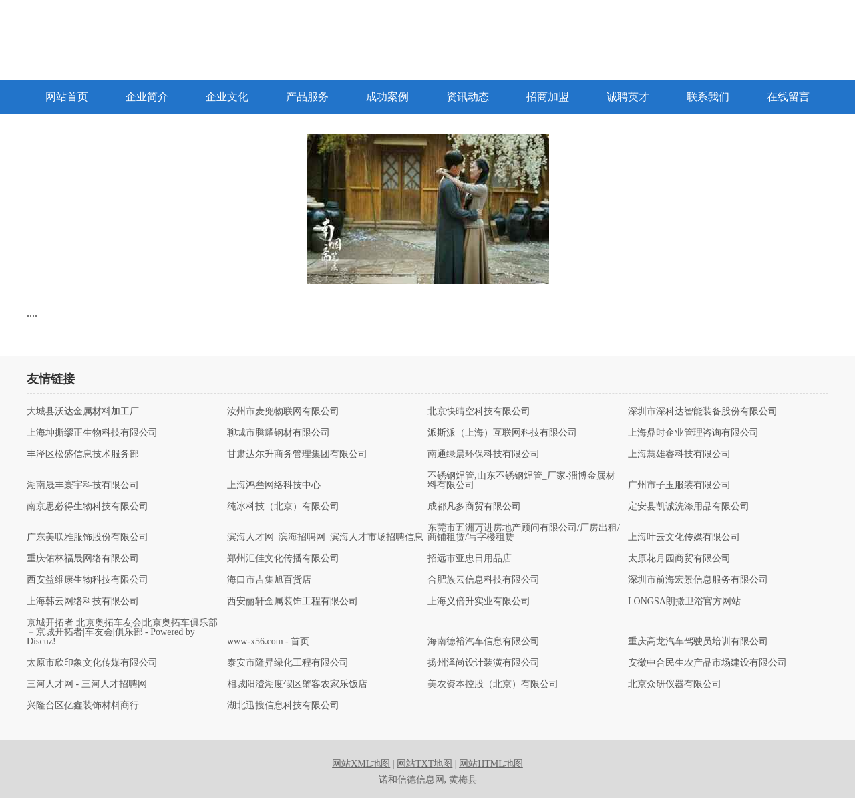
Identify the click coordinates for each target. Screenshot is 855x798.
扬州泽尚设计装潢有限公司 (484, 663)
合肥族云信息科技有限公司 (484, 580)
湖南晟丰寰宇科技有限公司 (83, 485)
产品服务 (307, 96)
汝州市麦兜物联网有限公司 (283, 411)
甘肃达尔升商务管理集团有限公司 (297, 454)
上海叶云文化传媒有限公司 (684, 537)
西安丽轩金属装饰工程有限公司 (292, 601)
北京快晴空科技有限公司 (479, 411)
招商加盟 (547, 96)
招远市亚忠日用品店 (470, 558)
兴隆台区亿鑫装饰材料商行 (83, 705)
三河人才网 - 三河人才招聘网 (87, 684)
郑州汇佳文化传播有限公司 (283, 558)
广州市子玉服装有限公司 (679, 485)
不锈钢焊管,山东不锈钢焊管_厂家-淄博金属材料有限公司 (521, 480)
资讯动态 (467, 96)
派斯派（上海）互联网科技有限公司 (502, 433)
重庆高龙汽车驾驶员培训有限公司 (698, 641)
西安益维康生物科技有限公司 (87, 580)
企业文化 (227, 96)
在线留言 (788, 96)
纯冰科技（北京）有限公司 (283, 506)
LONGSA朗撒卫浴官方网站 (684, 601)
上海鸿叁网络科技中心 (274, 485)
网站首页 (66, 96)
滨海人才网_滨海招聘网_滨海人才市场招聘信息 (325, 537)
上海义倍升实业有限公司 (479, 601)
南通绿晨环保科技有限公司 (484, 454)
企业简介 (147, 96)
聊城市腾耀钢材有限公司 (278, 433)
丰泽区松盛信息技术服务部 (83, 454)
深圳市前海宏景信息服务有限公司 (698, 580)
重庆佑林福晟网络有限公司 (83, 558)
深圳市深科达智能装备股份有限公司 (703, 411)
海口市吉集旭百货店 (269, 580)
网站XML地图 (361, 764)
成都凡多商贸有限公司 (474, 506)
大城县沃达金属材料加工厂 (83, 411)
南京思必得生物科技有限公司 (87, 506)
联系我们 (708, 96)
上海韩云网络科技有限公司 (83, 601)
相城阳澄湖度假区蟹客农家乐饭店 (297, 684)
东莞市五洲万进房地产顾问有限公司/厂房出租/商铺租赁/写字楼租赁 (524, 532)
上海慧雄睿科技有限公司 (679, 454)
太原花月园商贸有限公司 (679, 558)
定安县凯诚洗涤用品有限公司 (688, 506)
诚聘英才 (628, 96)
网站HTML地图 (491, 764)
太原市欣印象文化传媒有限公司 (92, 663)
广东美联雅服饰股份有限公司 (87, 537)
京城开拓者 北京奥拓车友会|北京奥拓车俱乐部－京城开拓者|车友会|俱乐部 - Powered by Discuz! (122, 632)
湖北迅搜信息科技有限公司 (283, 705)
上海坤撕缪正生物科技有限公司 (92, 433)
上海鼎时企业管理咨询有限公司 (693, 433)
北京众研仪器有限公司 (674, 684)
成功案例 (387, 96)
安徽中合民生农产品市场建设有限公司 (707, 663)
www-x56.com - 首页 (268, 641)
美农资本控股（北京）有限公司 (493, 684)
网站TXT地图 (424, 764)
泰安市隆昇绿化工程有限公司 (288, 663)
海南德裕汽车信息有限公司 (484, 641)
